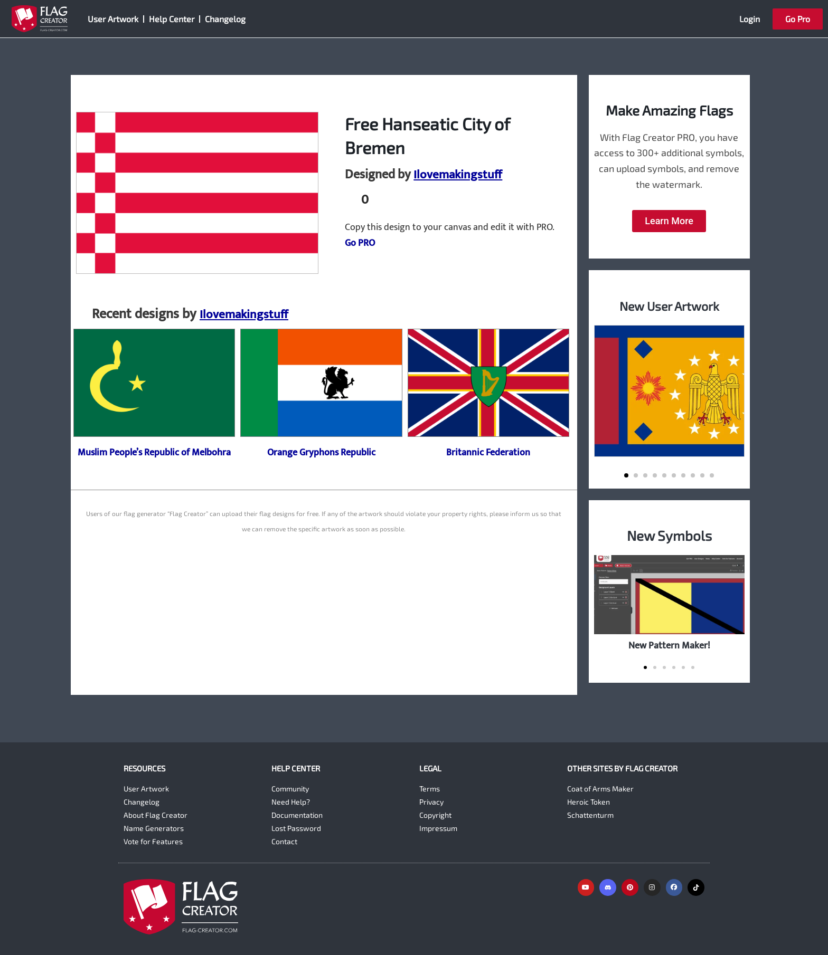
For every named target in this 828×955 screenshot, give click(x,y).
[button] (626, 475)
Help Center (171, 19)
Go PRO (360, 243)
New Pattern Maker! (669, 645)
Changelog (225, 19)
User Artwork (113, 19)
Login (749, 19)
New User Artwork (669, 305)
